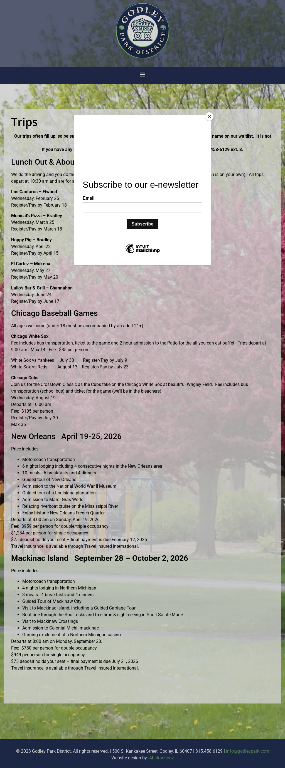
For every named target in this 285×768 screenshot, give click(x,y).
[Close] (209, 116)
